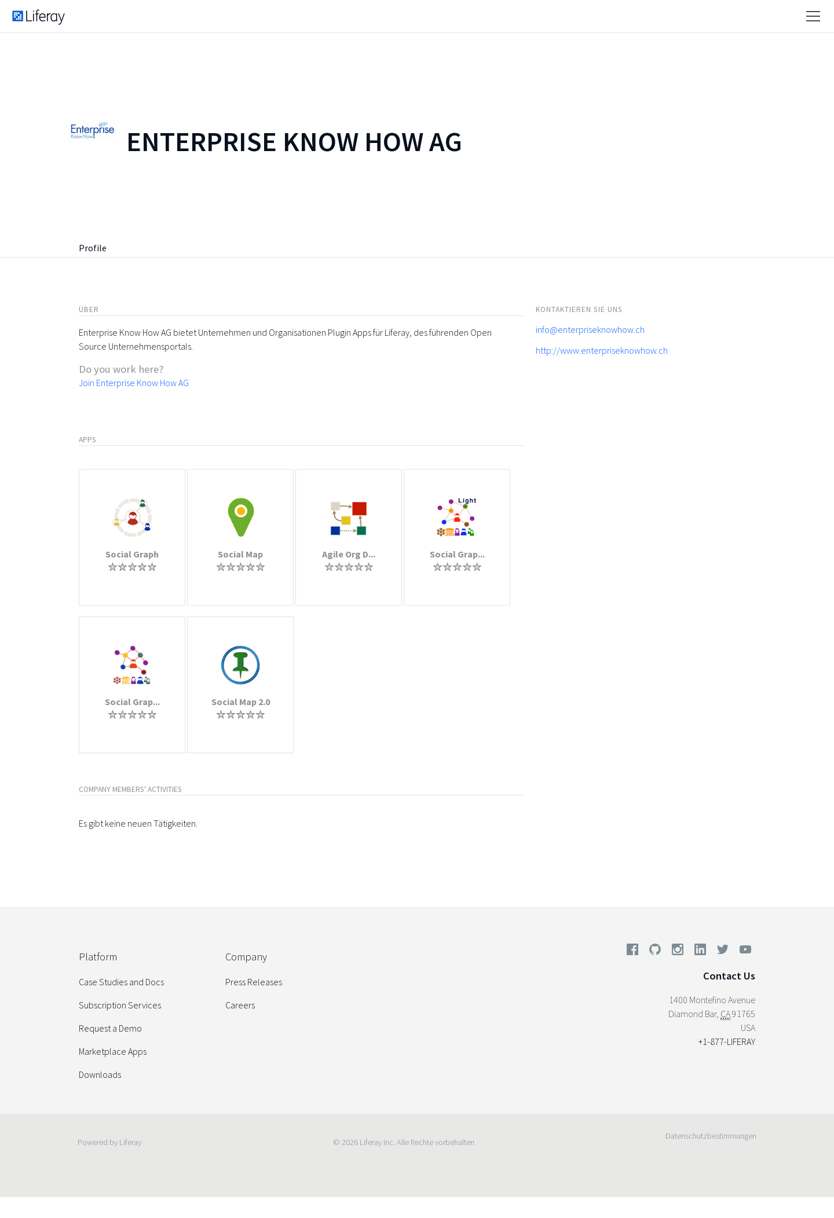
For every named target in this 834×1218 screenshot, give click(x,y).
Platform (98, 956)
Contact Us (729, 975)
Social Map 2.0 (240, 701)
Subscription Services (120, 1005)
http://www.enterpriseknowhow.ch (602, 350)
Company (246, 956)
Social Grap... (457, 554)
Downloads (100, 1074)
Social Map (240, 554)
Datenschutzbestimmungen (710, 1136)
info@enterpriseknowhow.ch (590, 329)
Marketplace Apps (113, 1051)
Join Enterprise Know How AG (134, 382)
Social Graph (132, 554)
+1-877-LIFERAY (726, 1041)
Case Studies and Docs (121, 982)
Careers (240, 1005)
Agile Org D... (348, 554)
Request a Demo (110, 1028)
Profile (93, 248)
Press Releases (253, 982)
